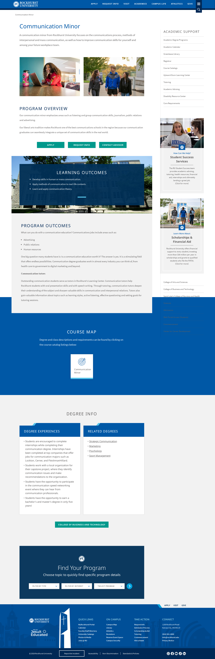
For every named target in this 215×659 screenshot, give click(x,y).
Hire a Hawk (139, 640)
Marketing (95, 446)
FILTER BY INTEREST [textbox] (74, 586)
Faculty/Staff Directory (87, 631)
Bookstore (110, 634)
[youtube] (176, 653)
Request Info (110, 3)
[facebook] (172, 653)
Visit (126, 3)
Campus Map (111, 624)
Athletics (177, 3)
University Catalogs (86, 634)
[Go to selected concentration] (130, 586)
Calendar (82, 628)
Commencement (141, 637)
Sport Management (99, 455)
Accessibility (93, 653)
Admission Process (142, 628)
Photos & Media (84, 637)
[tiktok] (180, 653)
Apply (94, 3)
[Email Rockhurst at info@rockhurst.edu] (170, 637)
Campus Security (113, 640)
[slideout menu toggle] (199, 3)
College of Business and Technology (81, 524)
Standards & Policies (131, 653)
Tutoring (137, 634)
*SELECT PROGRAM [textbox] (106, 586)
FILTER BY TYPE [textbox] (39, 586)
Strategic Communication (103, 441)
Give (190, 3)
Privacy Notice (168, 640)
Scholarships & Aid (142, 631)
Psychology (95, 450)
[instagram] (168, 653)
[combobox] (44, 586)
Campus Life (159, 3)
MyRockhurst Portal (86, 624)
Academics (140, 3)
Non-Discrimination (110, 653)
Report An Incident (71, 653)
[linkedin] (184, 653)
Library (109, 628)
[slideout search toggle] (199, 10)
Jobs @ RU (82, 640)
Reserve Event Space (114, 637)
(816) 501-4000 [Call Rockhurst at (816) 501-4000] (168, 634)
